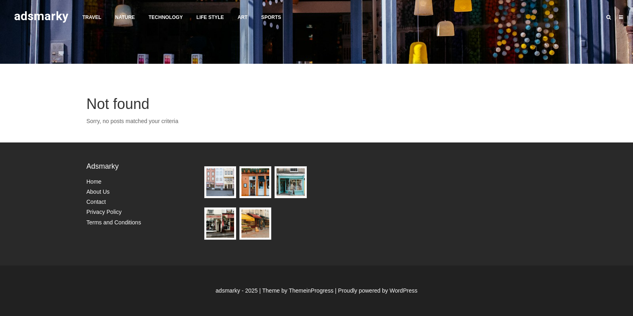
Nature (125, 17)
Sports (271, 17)
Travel (91, 17)
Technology (166, 17)
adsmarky (41, 16)
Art (242, 17)
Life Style (210, 17)
